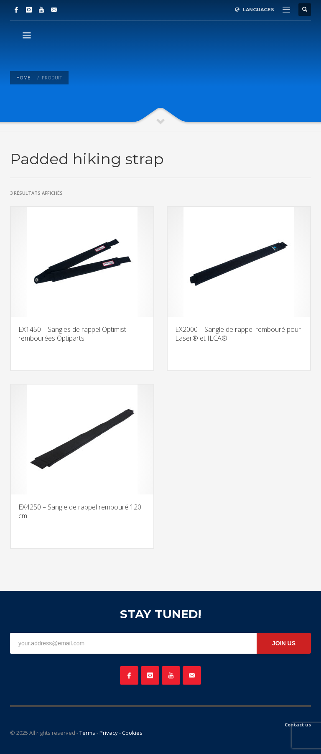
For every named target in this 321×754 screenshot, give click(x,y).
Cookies (132, 732)
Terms (87, 732)
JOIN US (284, 643)
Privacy (108, 732)
